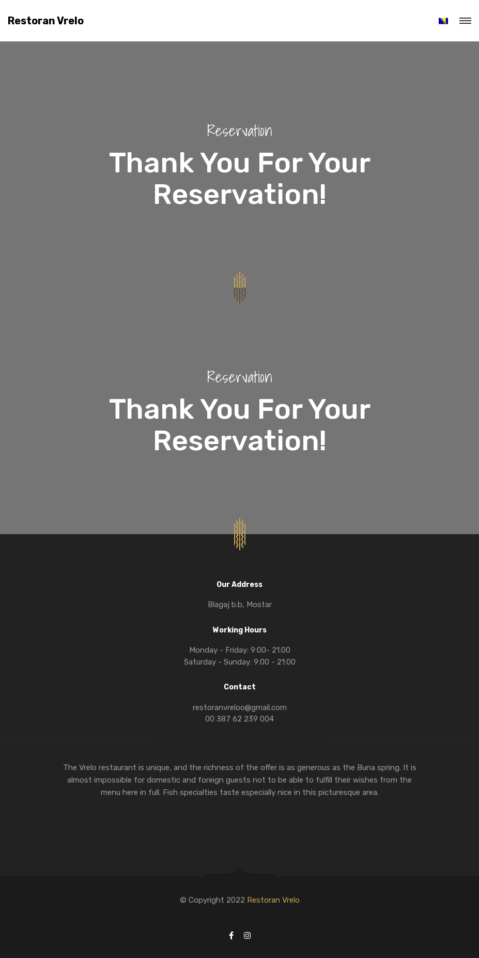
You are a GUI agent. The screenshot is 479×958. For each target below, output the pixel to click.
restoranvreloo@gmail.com (240, 707)
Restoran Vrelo (46, 20)
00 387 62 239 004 (239, 719)
